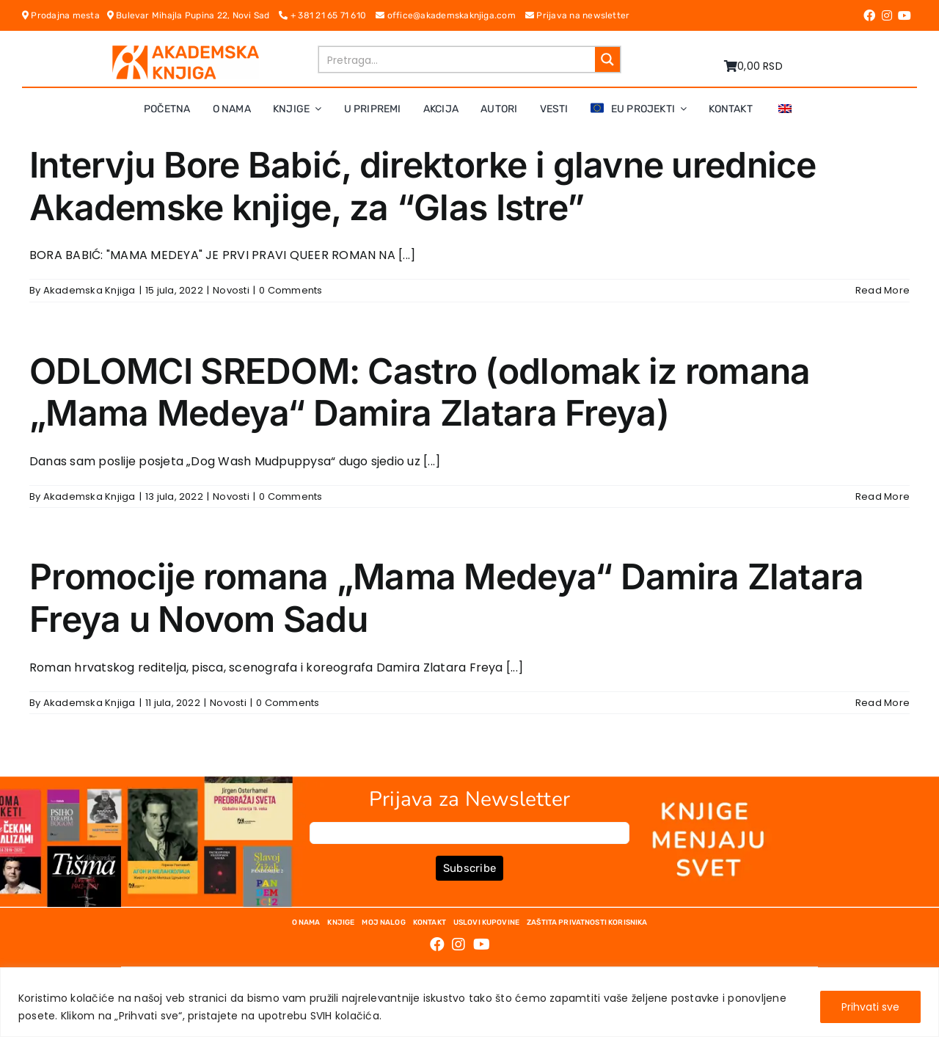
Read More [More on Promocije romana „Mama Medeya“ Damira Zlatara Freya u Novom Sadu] (882, 703)
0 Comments (290, 290)
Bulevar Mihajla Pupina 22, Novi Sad (193, 15)
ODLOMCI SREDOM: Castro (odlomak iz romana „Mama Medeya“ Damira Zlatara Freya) (419, 392)
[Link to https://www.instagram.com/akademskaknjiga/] (887, 15)
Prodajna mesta (64, 15)
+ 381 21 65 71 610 (327, 15)
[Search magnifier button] (607, 59)
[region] (469, 1002)
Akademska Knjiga (89, 290)
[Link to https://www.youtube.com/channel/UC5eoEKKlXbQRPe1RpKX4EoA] (904, 15)
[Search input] (457, 59)
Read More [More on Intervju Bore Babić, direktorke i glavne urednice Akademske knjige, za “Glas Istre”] (882, 290)
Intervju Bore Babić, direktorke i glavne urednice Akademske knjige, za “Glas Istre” (422, 186)
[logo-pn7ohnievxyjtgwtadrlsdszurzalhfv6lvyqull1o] (185, 51)
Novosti (231, 290)
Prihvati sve (870, 1007)
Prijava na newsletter (577, 15)
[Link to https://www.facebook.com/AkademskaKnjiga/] (869, 15)
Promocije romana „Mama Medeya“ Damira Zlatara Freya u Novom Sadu (446, 598)
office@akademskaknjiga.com (450, 15)
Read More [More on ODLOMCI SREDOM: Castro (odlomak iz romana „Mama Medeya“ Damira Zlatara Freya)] (882, 496)
